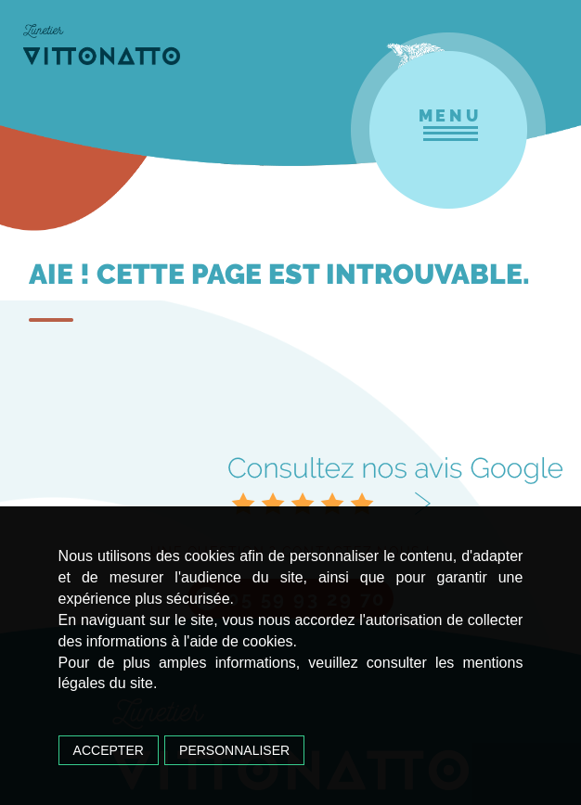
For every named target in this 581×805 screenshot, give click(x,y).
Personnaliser (234, 750)
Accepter (108, 750)
